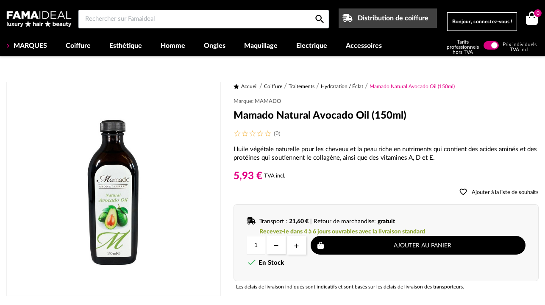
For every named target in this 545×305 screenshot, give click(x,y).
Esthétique (125, 45)
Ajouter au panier (422, 246)
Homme (173, 45)
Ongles (214, 45)
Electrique (311, 45)
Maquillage (261, 45)
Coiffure (78, 45)
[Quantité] (256, 245)
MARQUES (29, 45)
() (536, 14)
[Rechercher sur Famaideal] (203, 19)
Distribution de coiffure (393, 18)
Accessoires (364, 45)
